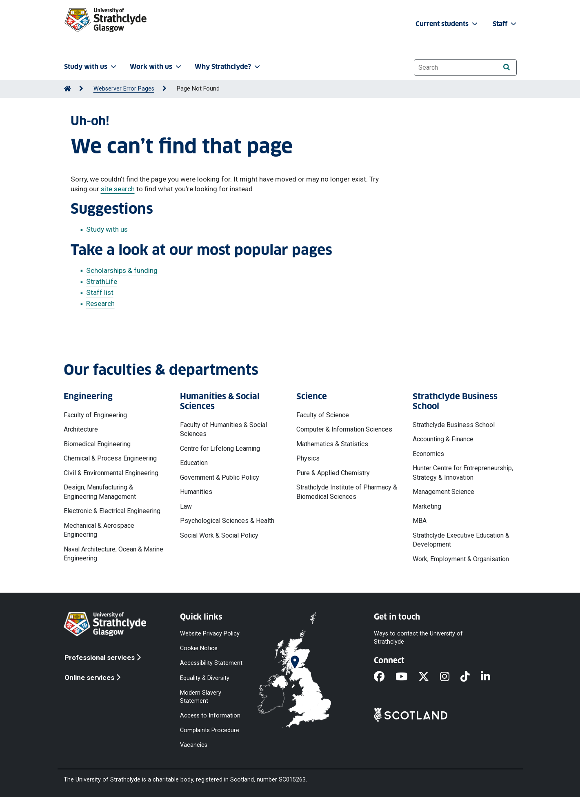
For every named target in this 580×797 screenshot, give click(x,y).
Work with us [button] (156, 66)
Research (100, 303)
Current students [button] (447, 24)
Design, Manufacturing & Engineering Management (100, 491)
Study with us (107, 229)
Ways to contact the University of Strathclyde (418, 637)
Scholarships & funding (122, 270)
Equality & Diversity (204, 677)
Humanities (196, 492)
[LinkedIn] (491, 677)
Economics (428, 454)
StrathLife (101, 281)
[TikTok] (470, 677)
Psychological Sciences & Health (227, 521)
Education (194, 463)
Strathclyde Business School (454, 425)
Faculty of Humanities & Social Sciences (223, 429)
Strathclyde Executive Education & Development (461, 539)
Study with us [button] (91, 66)
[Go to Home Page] (67, 88)
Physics (308, 458)
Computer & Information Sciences (344, 429)
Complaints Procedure (209, 730)
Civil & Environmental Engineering (111, 473)
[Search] (507, 67)
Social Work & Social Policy (219, 535)
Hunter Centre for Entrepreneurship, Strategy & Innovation (463, 472)
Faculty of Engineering (95, 415)
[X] (429, 677)
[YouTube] (407, 677)
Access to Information (210, 715)
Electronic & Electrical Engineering (112, 511)
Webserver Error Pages (123, 88)
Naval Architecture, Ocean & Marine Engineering (113, 553)
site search (118, 189)
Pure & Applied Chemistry (333, 473)
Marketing (427, 506)
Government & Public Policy (219, 477)
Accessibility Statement (211, 663)
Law (186, 506)
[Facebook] (385, 677)
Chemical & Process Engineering (110, 458)
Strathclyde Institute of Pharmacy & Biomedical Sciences (346, 491)
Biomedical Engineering (97, 444)
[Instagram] (450, 677)
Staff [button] (505, 24)
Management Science (443, 492)
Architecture (81, 429)
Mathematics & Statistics (332, 444)
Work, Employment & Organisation (461, 559)
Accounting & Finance (443, 439)
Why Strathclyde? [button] (228, 66)
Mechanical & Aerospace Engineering (99, 530)
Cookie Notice (199, 648)
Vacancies (193, 745)
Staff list (99, 292)
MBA (420, 521)
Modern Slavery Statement (200, 696)
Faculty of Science (322, 415)
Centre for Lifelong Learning (220, 448)
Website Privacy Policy (210, 633)
